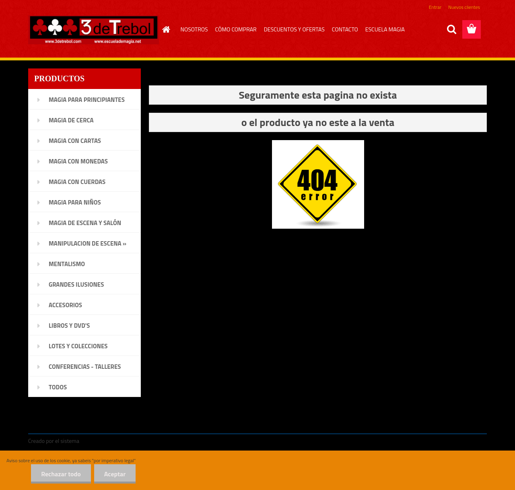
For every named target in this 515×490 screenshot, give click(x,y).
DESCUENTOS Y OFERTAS (294, 29)
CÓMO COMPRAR (236, 29)
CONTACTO (345, 29)
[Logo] (93, 30)
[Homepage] (165, 29)
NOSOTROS (194, 29)
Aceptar (115, 474)
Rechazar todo (61, 474)
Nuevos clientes (464, 7)
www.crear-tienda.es (107, 440)
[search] (451, 29)
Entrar (435, 7)
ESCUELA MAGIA (385, 29)
